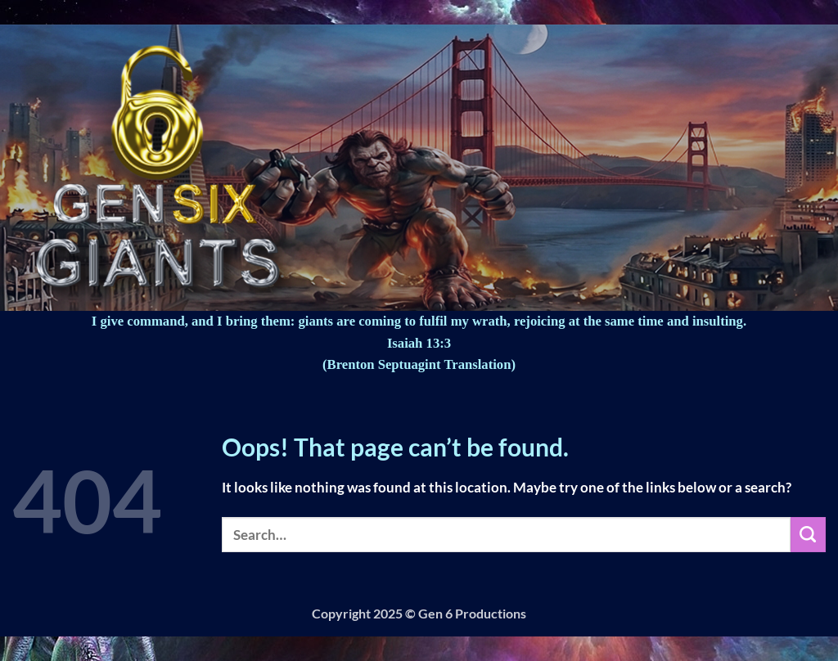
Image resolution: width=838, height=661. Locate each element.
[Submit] (808, 534)
